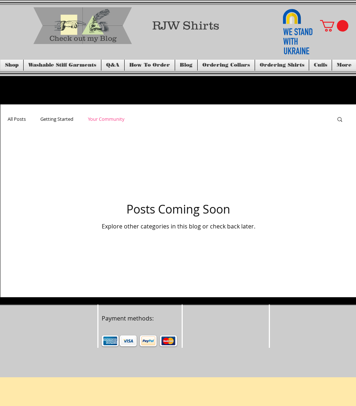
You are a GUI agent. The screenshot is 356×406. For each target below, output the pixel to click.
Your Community (106, 119)
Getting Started (56, 119)
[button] (334, 26)
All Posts (17, 119)
